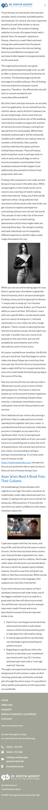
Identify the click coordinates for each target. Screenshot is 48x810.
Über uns (6, 704)
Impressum (18, 725)
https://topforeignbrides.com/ (16, 462)
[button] (45, 5)
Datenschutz (7, 725)
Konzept (6, 709)
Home (4, 700)
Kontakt (7, 718)
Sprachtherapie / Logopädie (18, 714)
